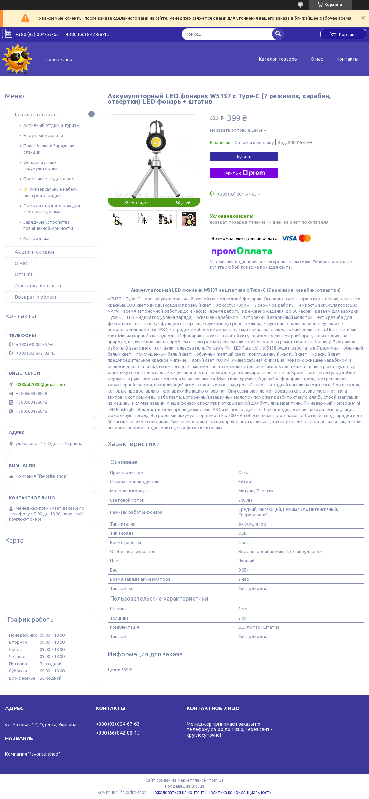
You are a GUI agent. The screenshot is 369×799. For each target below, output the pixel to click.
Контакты (347, 59)
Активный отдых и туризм (51, 125)
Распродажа (36, 238)
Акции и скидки (34, 252)
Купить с (244, 173)
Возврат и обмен (35, 297)
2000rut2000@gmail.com (40, 384)
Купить (244, 156)
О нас (317, 59)
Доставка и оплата (38, 285)
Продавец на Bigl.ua (184, 786)
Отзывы (25, 274)
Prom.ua (215, 780)
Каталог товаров (278, 59)
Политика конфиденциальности (240, 792)
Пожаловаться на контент (178, 792)
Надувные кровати (43, 135)
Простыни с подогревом (49, 178)
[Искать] (278, 34)
